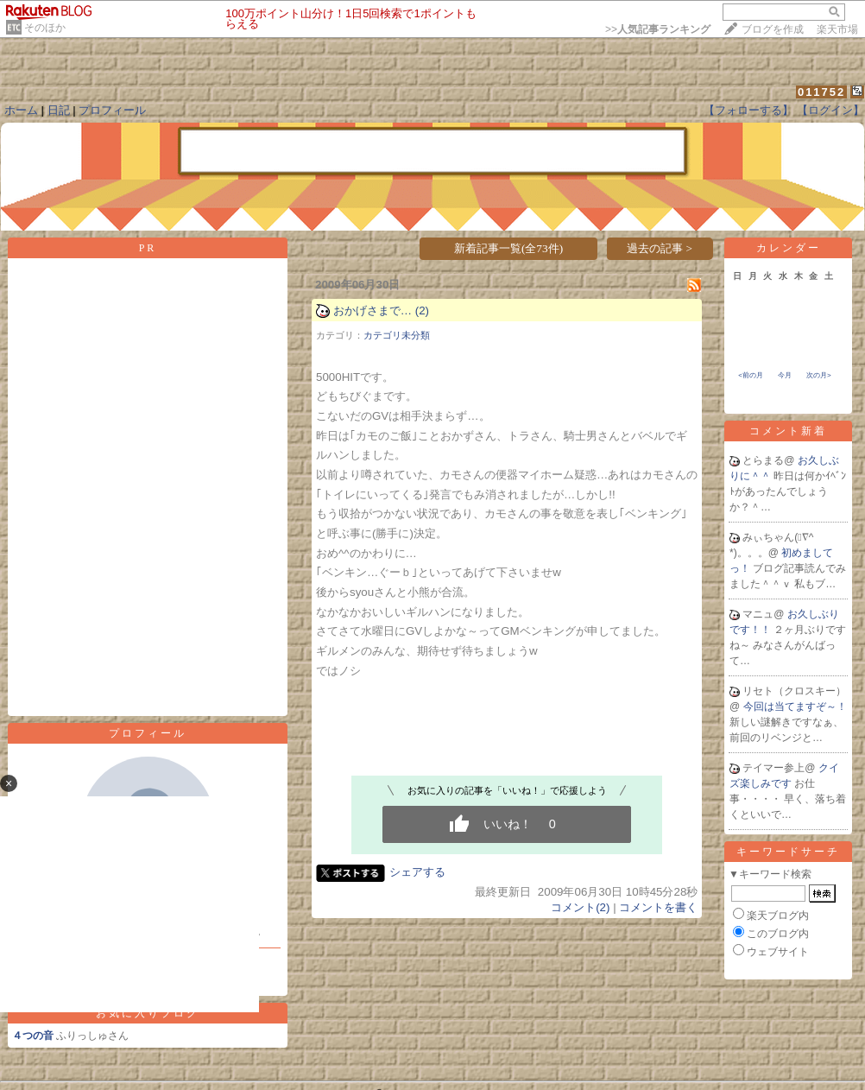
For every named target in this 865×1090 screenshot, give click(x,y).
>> (657, 29)
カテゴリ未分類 (396, 335)
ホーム (21, 110)
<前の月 (750, 375)
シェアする (417, 871)
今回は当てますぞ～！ (795, 706)
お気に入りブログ (147, 1013)
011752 (821, 92)
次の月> (818, 375)
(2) (422, 310)
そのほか (45, 28)
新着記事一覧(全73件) (508, 248)
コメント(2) (580, 907)
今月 (785, 375)
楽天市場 (837, 29)
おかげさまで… (372, 310)
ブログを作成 (773, 29)
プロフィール (112, 110)
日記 (58, 110)
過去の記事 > (659, 248)
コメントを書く (658, 907)
